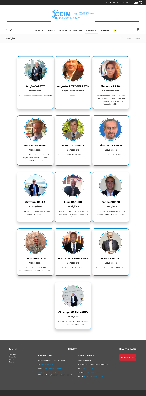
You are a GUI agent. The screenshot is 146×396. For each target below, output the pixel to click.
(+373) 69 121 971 (92, 372)
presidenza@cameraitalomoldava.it (51, 372)
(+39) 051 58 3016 (47, 364)
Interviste (76, 30)
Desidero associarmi (128, 357)
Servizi (52, 30)
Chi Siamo (39, 30)
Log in (125, 2)
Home (129, 38)
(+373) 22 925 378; (87, 368)
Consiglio (91, 30)
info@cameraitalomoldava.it (54, 368)
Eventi (63, 30)
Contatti (106, 30)
